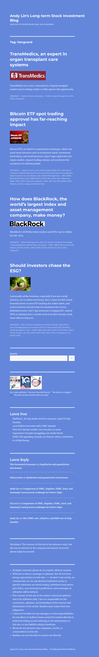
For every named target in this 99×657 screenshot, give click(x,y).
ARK (63, 176)
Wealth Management (51, 176)
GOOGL (27, 248)
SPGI (44, 333)
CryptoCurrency (28, 170)
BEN (12, 178)
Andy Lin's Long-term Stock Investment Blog (29, 649)
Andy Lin (14, 488)
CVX (59, 330)
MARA (63, 181)
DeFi (59, 178)
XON (18, 335)
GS (24, 333)
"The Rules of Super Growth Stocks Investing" (31, 395)
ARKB (68, 176)
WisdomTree (39, 184)
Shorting (66, 327)
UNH (64, 248)
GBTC (22, 181)
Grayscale (30, 181)
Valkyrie (13, 184)
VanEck (20, 184)
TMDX (12, 99)
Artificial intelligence (34, 325)
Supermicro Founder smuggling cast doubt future (38, 433)
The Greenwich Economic (23, 464)
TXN (53, 333)
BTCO (38, 178)
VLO (68, 333)
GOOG (20, 248)
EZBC (12, 181)
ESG (41, 242)
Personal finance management (59, 173)
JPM (58, 181)
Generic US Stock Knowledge (60, 242)
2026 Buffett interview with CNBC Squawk (34, 426)
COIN (53, 178)
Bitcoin (22, 178)
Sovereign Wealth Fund (20, 330)
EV (45, 327)
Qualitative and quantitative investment (47, 477)
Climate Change (51, 325)
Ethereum (65, 178)
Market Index (31, 245)
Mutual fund (52, 327)
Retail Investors (16, 176)
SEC (39, 176)
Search (13, 353)
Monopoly (39, 96)
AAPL (51, 245)
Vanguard (20, 99)
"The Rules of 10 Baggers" (62, 392)
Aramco (63, 245)
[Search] (72, 358)
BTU (49, 330)
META (33, 248)
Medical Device (27, 96)
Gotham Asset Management (57, 96)
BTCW (44, 178)
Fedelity (13, 248)
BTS (49, 178)
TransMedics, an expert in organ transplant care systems (38, 59)
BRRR (32, 178)
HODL (45, 181)
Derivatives (40, 170)
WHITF (13, 335)
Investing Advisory (26, 173)
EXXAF (64, 330)
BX (72, 245)
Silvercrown (16, 477)
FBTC (17, 181)
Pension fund (40, 173)
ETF (58, 170)
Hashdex (38, 181)
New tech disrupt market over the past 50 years (37, 429)
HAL (28, 333)
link (36, 635)
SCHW (50, 248)
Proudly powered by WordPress (62, 649)
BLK (28, 178)
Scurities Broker (30, 176)
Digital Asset (51, 170)
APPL (40, 330)
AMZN (56, 245)
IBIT (50, 181)
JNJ (71, 96)
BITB (17, 178)
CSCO (54, 330)
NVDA (44, 248)
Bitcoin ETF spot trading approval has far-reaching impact (38, 119)
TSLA (59, 248)
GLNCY (71, 330)
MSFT (38, 248)
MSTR (69, 181)
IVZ (54, 181)
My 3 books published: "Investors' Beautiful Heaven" (30, 392)
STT (55, 248)
